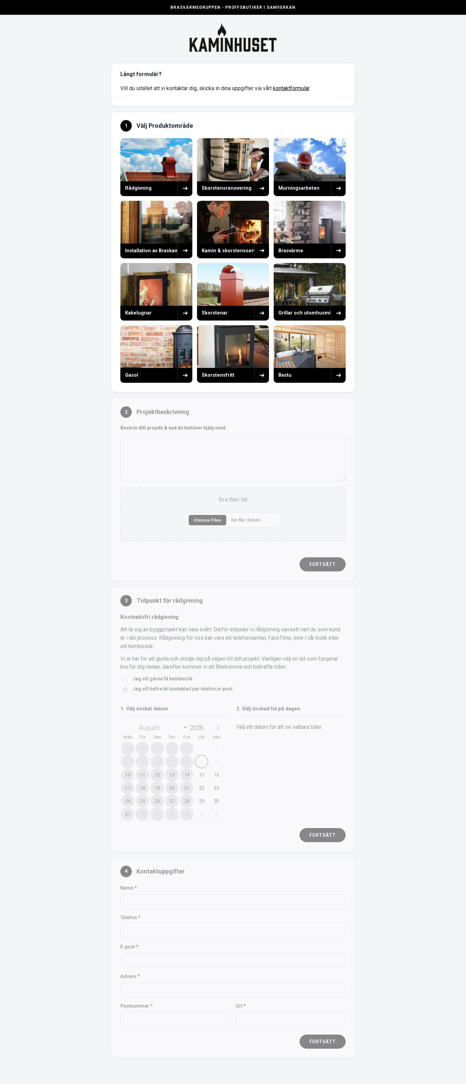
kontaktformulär (291, 88)
